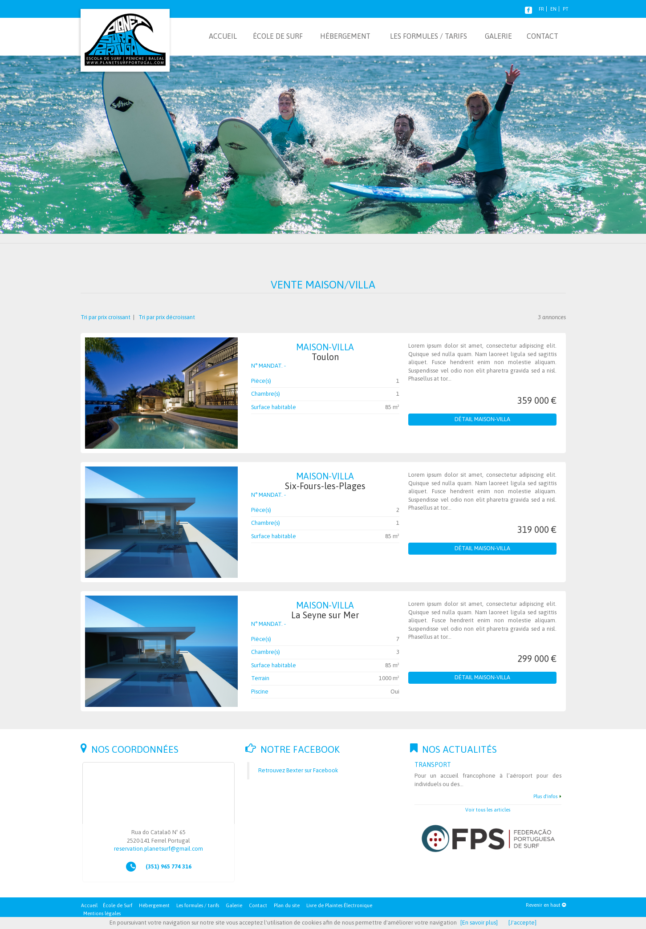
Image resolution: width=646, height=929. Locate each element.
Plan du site (287, 905)
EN (553, 9)
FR (541, 9)
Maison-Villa (325, 352)
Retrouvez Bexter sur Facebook (298, 770)
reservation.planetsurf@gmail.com (158, 848)
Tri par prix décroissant (166, 317)
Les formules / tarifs (197, 905)
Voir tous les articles (487, 809)
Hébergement (154, 905)
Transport (432, 764)
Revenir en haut (546, 905)
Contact (258, 905)
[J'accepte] (522, 922)
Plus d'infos (545, 796)
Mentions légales (102, 913)
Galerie (234, 905)
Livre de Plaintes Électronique (339, 905)
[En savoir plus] (479, 922)
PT (565, 9)
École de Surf (117, 905)
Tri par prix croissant (106, 317)
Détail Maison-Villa (482, 419)
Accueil (89, 905)
